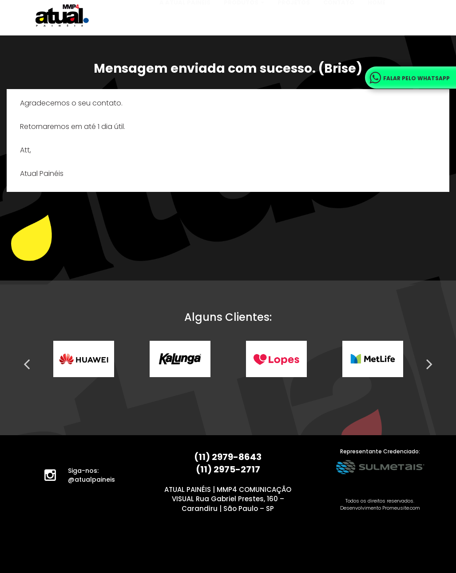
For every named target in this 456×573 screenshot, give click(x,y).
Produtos (244, 24)
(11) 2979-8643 (228, 457)
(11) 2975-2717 (228, 469)
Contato (338, 24)
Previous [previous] (26, 364)
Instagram (55, 477)
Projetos (294, 24)
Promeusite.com (401, 507)
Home (376, 24)
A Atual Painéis (184, 24)
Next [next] (429, 364)
